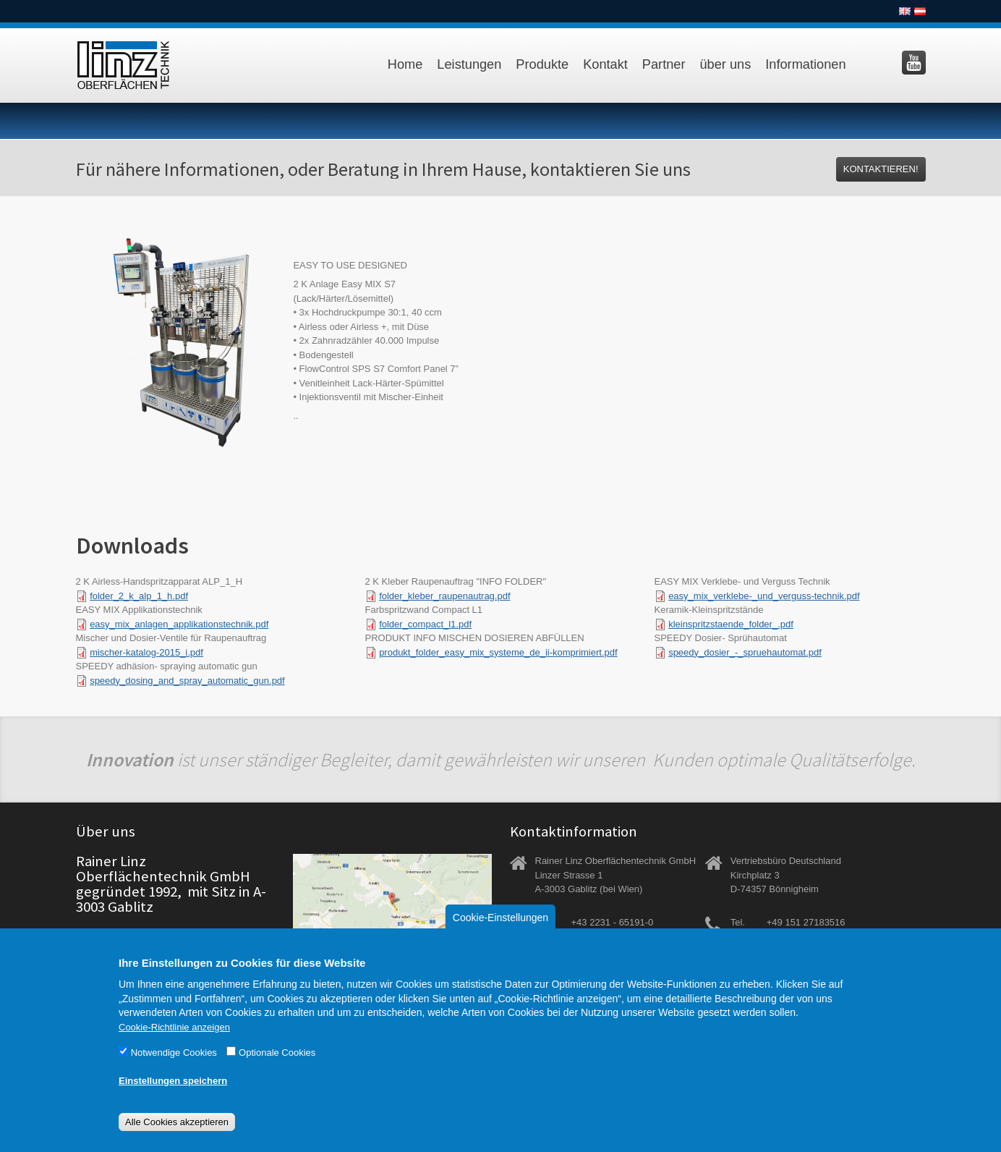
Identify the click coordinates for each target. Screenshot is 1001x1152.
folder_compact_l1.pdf (425, 624)
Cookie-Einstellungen (500, 935)
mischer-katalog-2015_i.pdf (146, 652)
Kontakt (605, 64)
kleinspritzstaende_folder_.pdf (730, 624)
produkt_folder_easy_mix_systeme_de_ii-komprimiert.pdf (498, 652)
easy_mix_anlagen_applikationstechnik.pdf (179, 624)
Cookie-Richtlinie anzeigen (174, 1044)
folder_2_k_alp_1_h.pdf (139, 595)
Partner (664, 64)
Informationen (805, 64)
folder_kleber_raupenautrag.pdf (444, 595)
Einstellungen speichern (173, 1098)
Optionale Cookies (277, 1069)
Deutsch (920, 11)
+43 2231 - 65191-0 (612, 922)
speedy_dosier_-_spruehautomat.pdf (745, 652)
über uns (725, 64)
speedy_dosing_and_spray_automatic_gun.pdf (187, 680)
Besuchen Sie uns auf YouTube (914, 63)
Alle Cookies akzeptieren (177, 1139)
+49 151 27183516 (806, 922)
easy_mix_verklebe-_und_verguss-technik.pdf (763, 595)
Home (405, 64)
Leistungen (469, 64)
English (905, 11)
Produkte (542, 64)
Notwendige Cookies (174, 1069)
